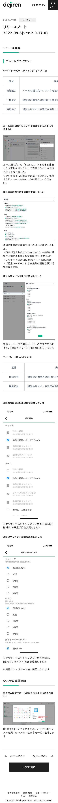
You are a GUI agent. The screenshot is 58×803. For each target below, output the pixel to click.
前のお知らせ (17, 756)
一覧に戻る (29, 767)
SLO (23, 795)
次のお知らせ (40, 756)
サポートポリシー (43, 792)
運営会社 (33, 795)
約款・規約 (27, 792)
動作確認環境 (13, 792)
